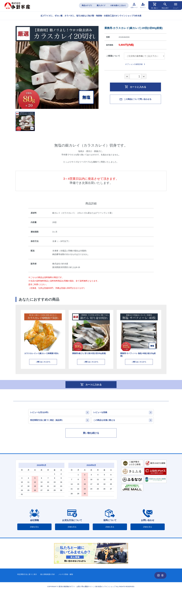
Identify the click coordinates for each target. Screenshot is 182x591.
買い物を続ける (91, 433)
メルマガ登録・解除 (65, 574)
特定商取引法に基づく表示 (27, 574)
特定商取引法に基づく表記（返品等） (47, 420)
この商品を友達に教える (104, 420)
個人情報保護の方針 (47, 574)
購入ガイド (101, 5)
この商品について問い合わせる (135, 99)
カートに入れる (135, 87)
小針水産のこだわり (118, 5)
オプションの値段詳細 (135, 64)
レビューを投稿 (100, 412)
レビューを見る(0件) (39, 412)
